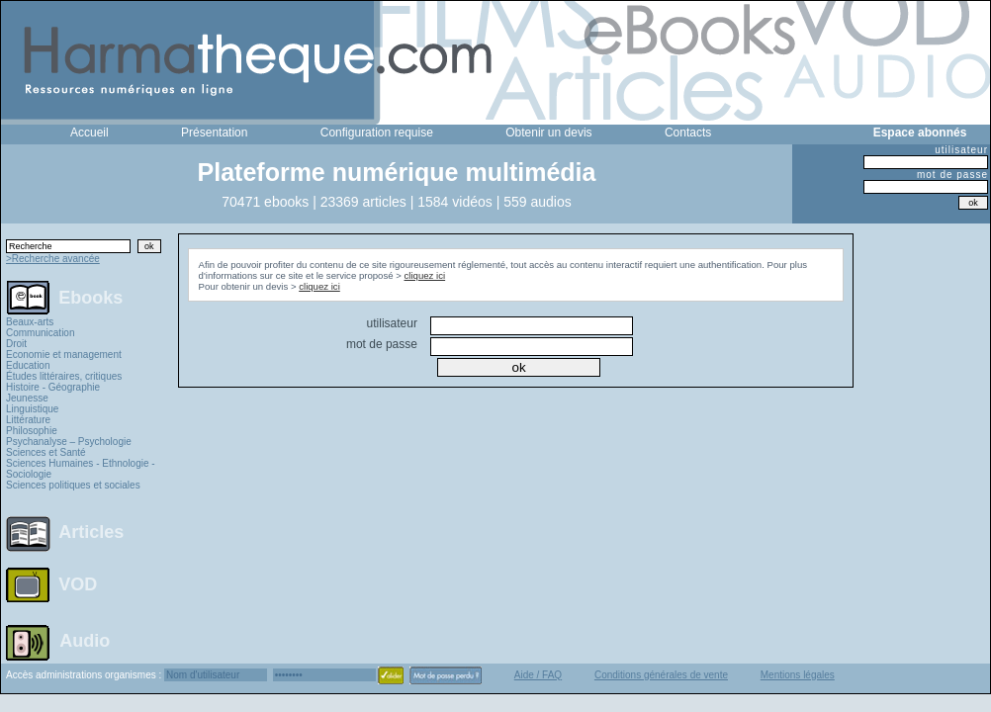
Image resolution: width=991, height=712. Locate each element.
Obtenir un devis (548, 132)
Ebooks (90, 297)
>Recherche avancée (53, 258)
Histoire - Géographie (53, 387)
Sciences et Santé (46, 452)
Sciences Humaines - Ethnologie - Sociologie (80, 469)
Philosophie (31, 430)
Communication (40, 332)
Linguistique (32, 408)
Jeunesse (27, 398)
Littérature (28, 419)
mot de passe (952, 174)
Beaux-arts (29, 321)
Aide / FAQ (538, 674)
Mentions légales (798, 674)
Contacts (688, 132)
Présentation (214, 132)
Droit (16, 343)
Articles (91, 532)
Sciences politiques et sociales (73, 485)
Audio (84, 640)
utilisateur (961, 149)
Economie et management (64, 354)
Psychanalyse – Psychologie (69, 441)
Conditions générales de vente (661, 674)
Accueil (89, 132)
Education (27, 365)
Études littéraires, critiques (64, 376)
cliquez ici (425, 275)
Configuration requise (376, 132)
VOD (77, 584)
